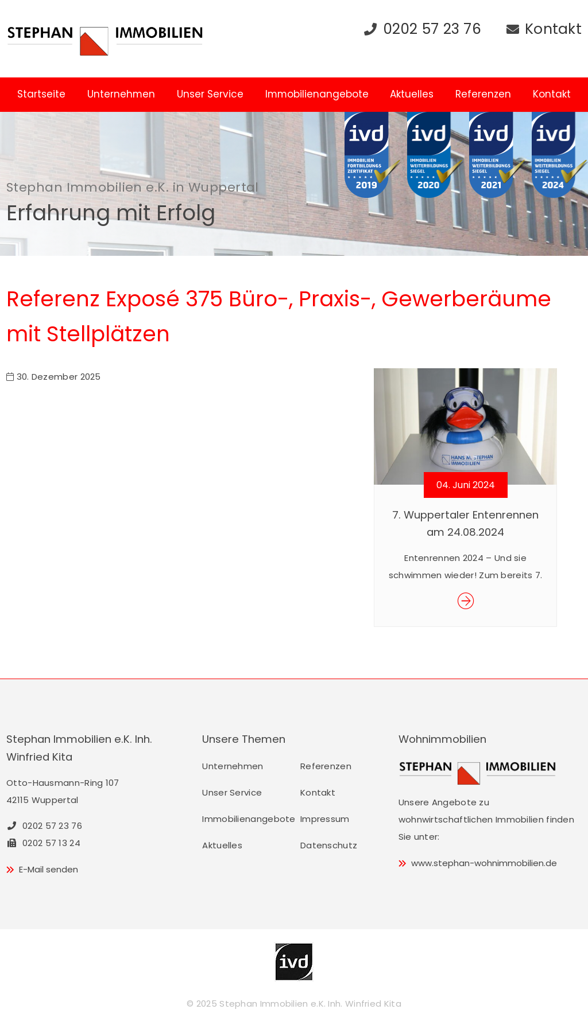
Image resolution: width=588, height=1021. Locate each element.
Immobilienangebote (317, 94)
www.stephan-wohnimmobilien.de (484, 863)
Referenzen (483, 94)
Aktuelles (412, 94)
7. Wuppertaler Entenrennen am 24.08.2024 (465, 523)
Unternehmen (121, 94)
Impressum (325, 819)
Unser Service (210, 94)
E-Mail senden (48, 869)
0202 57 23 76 (432, 29)
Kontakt (553, 29)
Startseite (41, 94)
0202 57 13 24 (43, 843)
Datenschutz (328, 845)
